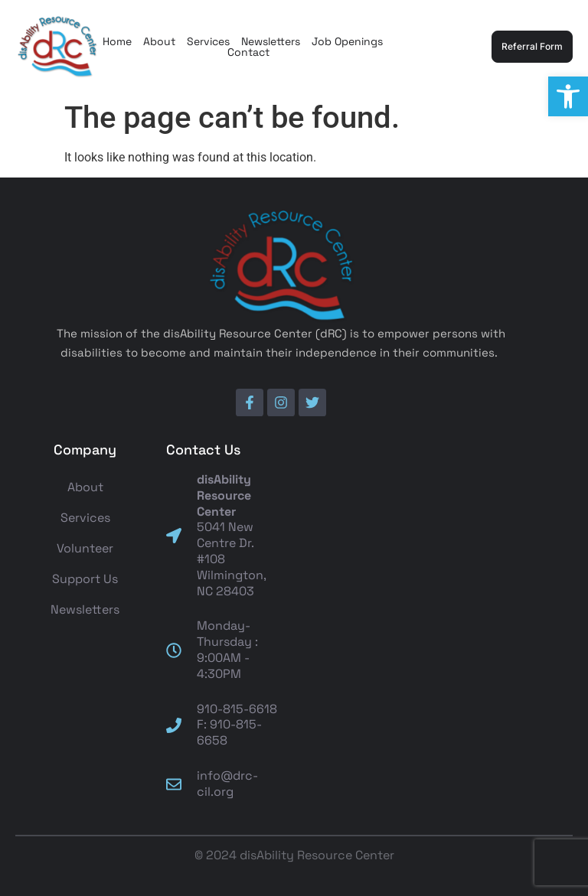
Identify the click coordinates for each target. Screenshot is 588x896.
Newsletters (270, 41)
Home (117, 41)
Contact (248, 52)
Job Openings (347, 41)
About (159, 41)
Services (208, 41)
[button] (568, 96)
